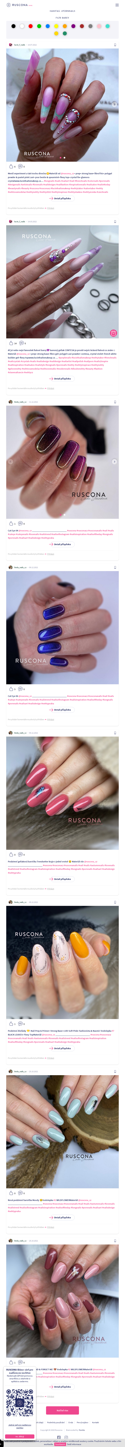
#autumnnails (97, 865)
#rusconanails (95, 530)
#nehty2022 (45, 191)
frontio (82, 1430)
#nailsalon (92, 184)
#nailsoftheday (94, 534)
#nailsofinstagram (60, 534)
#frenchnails (81, 180)
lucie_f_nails (19, 45)
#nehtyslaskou (75, 191)
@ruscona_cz (67, 173)
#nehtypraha (47, 537)
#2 (55, 1200)
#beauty (25, 188)
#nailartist (67, 361)
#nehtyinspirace (59, 191)
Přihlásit (50, 208)
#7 (113, 1030)
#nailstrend (45, 534)
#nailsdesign (43, 361)
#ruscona (34, 188)
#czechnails (102, 191)
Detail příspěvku (60, 198)
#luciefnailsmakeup (60, 188)
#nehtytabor (77, 188)
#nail (71, 180)
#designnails (14, 184)
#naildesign (55, 361)
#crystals (25, 361)
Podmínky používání (56, 1422)
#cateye (11, 534)
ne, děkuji (19, 1436)
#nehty (99, 188)
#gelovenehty (14, 368)
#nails (58, 180)
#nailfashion (62, 184)
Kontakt (95, 1422)
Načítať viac (62, 1410)
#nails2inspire (101, 361)
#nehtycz (28, 372)
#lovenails (38, 184)
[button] (61, 157)
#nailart (65, 180)
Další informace (74, 1444)
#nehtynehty (32, 191)
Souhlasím (60, 1444)
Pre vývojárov (82, 1422)
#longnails (49, 180)
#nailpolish (77, 361)
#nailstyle (40, 364)
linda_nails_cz (20, 402)
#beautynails (14, 188)
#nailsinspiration (78, 534)
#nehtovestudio (48, 368)
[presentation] (10, 104)
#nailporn (89, 361)
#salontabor (90, 188)
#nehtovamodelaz (17, 191)
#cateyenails (22, 534)
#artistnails (26, 184)
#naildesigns (49, 184)
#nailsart (23, 537)
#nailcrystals (14, 361)
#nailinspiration (16, 364)
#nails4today (103, 184)
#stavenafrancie (16, 372)
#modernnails (63, 368)
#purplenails (65, 357)
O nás (70, 1422)
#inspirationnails (77, 184)
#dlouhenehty (78, 368)
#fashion (98, 368)
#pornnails (104, 180)
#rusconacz (44, 188)
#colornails (93, 180)
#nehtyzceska (89, 191)
